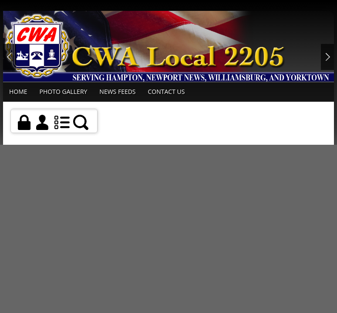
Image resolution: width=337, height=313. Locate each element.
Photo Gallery (64, 91)
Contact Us (166, 91)
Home (18, 91)
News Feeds (117, 91)
